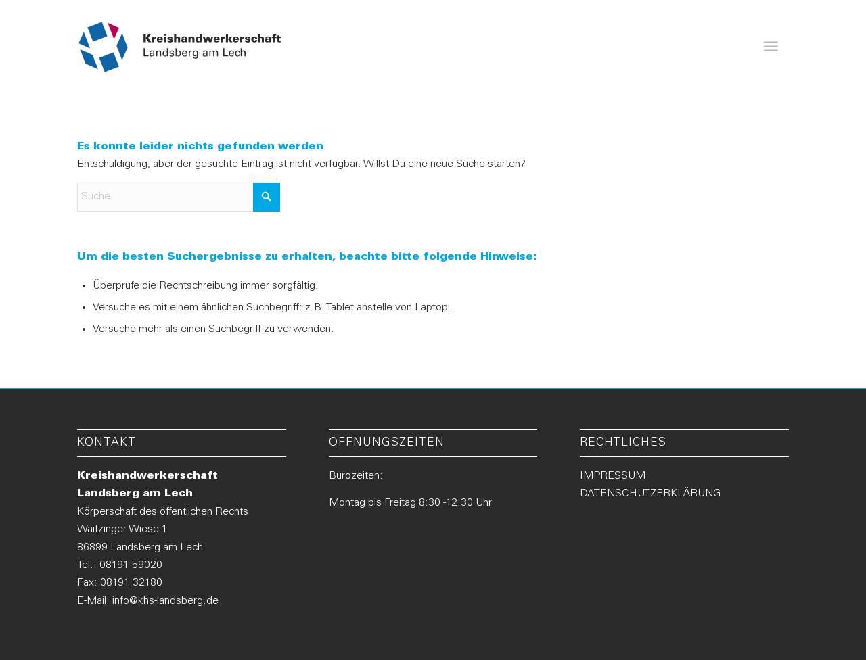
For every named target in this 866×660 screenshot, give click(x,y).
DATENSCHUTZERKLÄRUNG (650, 493)
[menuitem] (770, 47)
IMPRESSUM (612, 476)
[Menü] (770, 47)
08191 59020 (130, 565)
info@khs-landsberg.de (165, 601)
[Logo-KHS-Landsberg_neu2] (180, 47)
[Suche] (178, 197)
